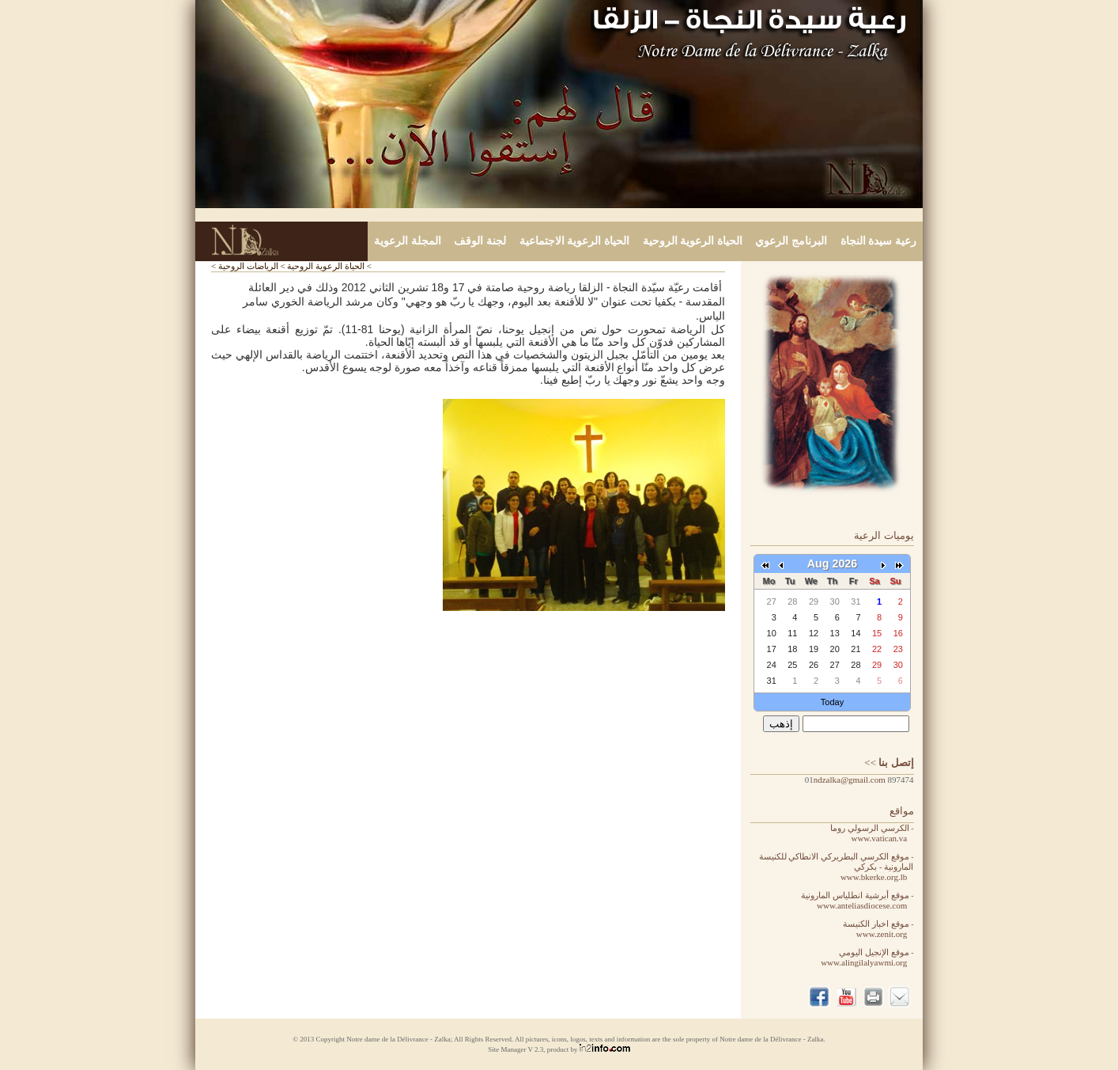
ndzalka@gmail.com (850, 779)
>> (888, 762)
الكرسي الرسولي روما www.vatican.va (871, 833)
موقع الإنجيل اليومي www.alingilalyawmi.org (867, 957)
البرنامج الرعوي (791, 241)
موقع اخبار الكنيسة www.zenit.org (878, 929)
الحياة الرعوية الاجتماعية (574, 241)
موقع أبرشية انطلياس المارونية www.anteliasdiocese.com (857, 900)
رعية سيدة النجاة (878, 241)
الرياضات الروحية (248, 266)
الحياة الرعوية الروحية (692, 241)
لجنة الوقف (480, 241)
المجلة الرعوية (407, 241)
